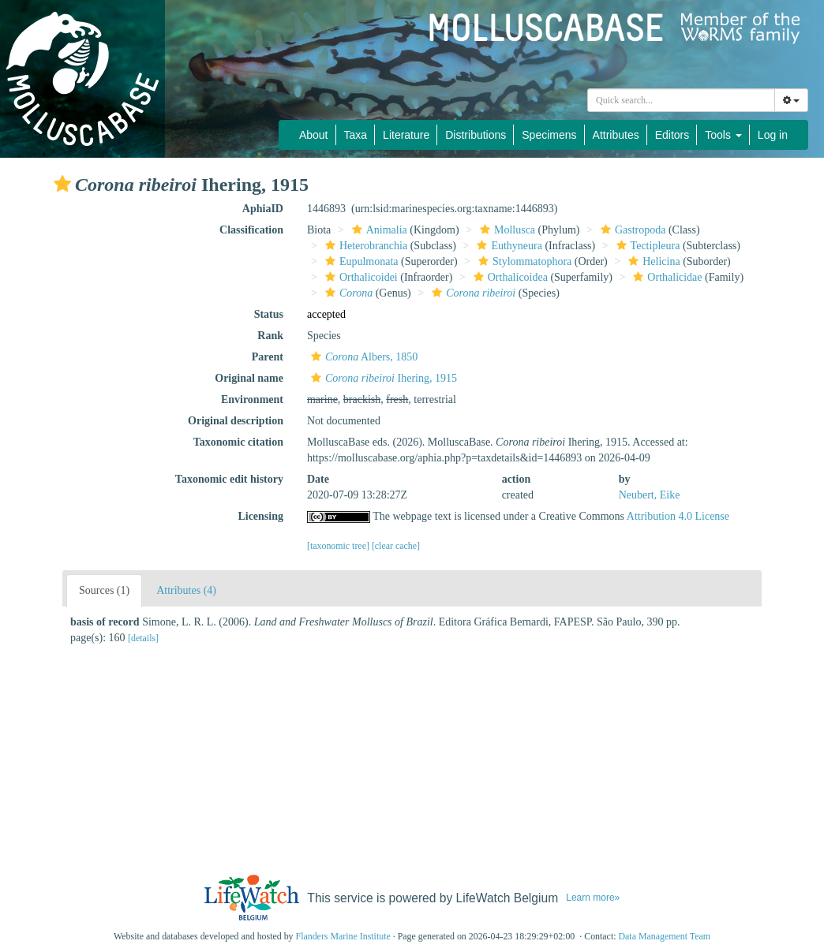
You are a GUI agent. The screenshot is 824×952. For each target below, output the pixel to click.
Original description (235, 421)
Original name (249, 378)
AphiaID (262, 209)
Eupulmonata (360, 261)
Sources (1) (104, 590)
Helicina (652, 261)
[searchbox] (683, 100)
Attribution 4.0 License (678, 516)
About (313, 135)
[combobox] (681, 100)
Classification (251, 230)
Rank (270, 336)
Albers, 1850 (362, 357)
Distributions (475, 135)
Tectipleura (646, 246)
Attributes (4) (186, 590)
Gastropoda (631, 230)
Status (268, 314)
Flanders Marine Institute (343, 936)
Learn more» (593, 897)
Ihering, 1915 (382, 378)
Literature (406, 135)
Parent (267, 357)
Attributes (616, 135)
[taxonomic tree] (338, 545)
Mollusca (505, 230)
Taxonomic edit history (229, 479)
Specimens (549, 135)
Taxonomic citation (238, 442)
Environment (252, 399)
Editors (672, 135)
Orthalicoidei (359, 277)
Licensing (260, 516)
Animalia (377, 230)
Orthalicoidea (509, 277)
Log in (773, 135)
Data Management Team (664, 936)
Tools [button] (723, 135)
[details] (143, 638)
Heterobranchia (364, 246)
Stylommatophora (522, 261)
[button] (62, 183)
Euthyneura (507, 246)
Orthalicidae (665, 277)
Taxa (356, 135)
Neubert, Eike (649, 495)
